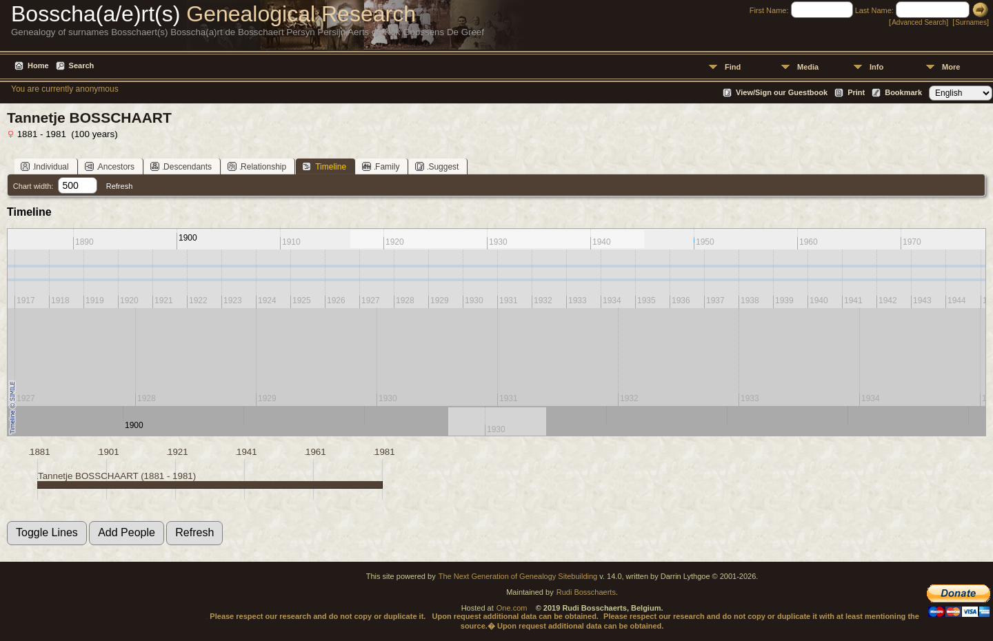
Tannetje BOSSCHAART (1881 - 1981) (117, 476)
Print (856, 92)
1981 (384, 452)
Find (733, 67)
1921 (178, 452)
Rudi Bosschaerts (586, 592)
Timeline (324, 166)
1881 (40, 452)
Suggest (437, 166)
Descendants (181, 166)
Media (808, 67)
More (951, 67)
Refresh (119, 186)
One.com (512, 608)
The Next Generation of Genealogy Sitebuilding (518, 576)
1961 (315, 452)
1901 (109, 452)
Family (380, 166)
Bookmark (903, 92)
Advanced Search (919, 22)
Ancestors (109, 166)
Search (81, 65)
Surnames (971, 22)
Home (38, 65)
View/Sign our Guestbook (782, 92)
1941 (247, 452)
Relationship (257, 166)
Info (876, 67)
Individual (45, 166)
